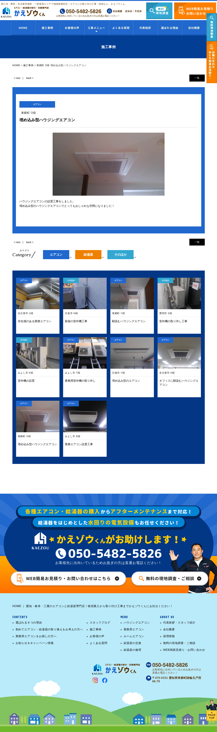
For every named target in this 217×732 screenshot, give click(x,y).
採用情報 (169, 636)
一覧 (197, 77)
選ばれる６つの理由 (29, 622)
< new (17, 78)
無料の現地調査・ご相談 (179, 643)
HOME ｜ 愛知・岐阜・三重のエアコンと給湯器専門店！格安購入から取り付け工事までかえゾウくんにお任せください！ (92, 606)
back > (30, 78)
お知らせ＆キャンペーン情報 (35, 643)
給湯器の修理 (132, 649)
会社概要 (169, 629)
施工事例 (95, 629)
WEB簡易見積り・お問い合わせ (184, 649)
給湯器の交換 (132, 643)
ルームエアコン (134, 636)
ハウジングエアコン (137, 622)
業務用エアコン (134, 629)
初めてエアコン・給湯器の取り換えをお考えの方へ (49, 629)
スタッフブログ (100, 622)
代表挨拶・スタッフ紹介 (179, 622)
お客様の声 (97, 636)
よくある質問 (98, 643)
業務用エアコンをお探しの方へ (36, 636)
